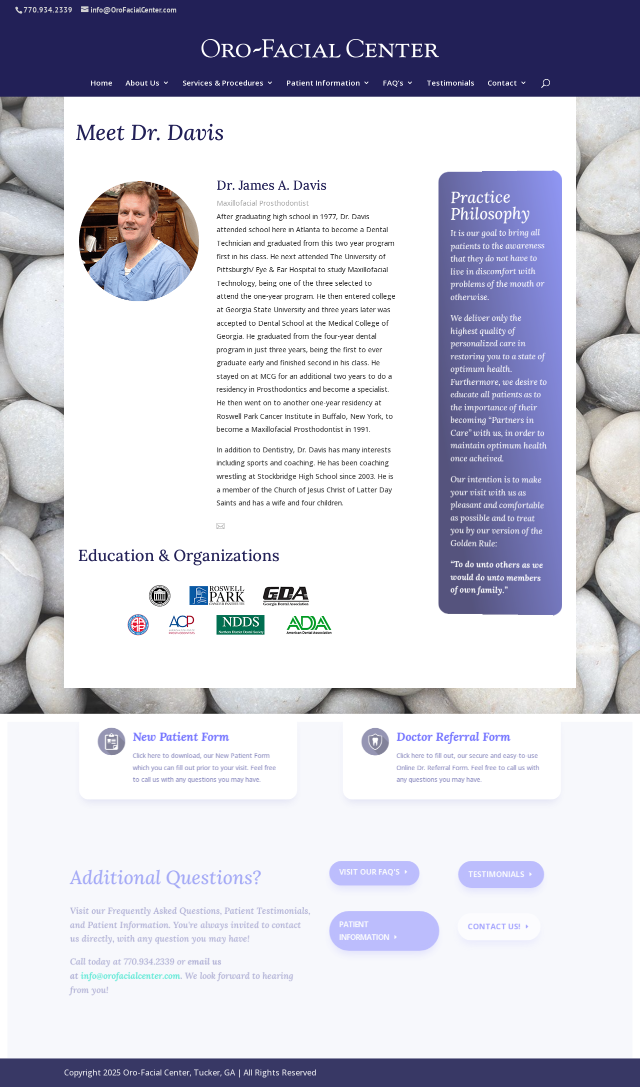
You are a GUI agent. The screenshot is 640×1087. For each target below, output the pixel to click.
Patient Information (323, 83)
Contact (502, 83)
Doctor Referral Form (449, 753)
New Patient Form (186, 753)
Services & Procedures (223, 83)
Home (101, 83)
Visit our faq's (368, 878)
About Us (143, 83)
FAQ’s (393, 83)
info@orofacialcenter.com (136, 978)
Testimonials (450, 83)
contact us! (489, 930)
